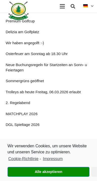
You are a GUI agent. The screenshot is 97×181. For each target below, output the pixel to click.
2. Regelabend (18, 103)
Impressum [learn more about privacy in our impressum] (53, 159)
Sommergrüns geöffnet (25, 81)
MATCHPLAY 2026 (22, 114)
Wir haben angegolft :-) (25, 43)
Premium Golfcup (20, 21)
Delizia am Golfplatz (22, 32)
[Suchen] (73, 6)
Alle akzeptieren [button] (48, 172)
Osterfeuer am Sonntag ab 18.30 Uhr (37, 54)
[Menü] (62, 6)
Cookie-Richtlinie (23, 159)
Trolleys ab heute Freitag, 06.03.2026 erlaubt (43, 92)
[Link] (18, 11)
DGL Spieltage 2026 (23, 124)
